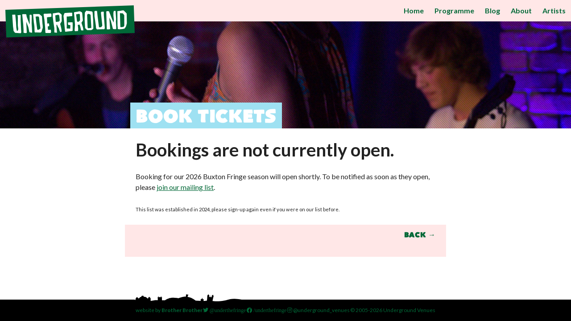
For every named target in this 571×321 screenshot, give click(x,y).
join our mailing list (185, 187)
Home (414, 10)
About (521, 10)
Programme (454, 10)
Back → (419, 235)
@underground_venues (318, 310)
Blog (492, 10)
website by (169, 310)
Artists (554, 10)
